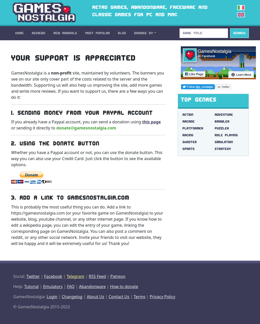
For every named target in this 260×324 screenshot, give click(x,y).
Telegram (75, 276)
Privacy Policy (162, 296)
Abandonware (92, 286)
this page (151, 122)
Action (188, 115)
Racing (188, 135)
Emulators (53, 286)
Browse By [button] (143, 33)
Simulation (224, 142)
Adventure (224, 115)
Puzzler (222, 128)
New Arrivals (65, 33)
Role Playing (226, 135)
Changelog (72, 296)
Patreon (117, 276)
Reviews (38, 33)
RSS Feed (97, 276)
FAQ (70, 286)
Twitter (33, 276)
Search (239, 33)
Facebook (53, 276)
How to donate (124, 286)
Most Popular (97, 33)
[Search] (204, 33)
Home (19, 33)
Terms (139, 296)
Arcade (189, 121)
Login (52, 296)
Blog (122, 33)
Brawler (222, 121)
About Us (95, 296)
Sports (189, 149)
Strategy (223, 149)
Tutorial (31, 286)
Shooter (190, 142)
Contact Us (119, 296)
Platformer (193, 128)
